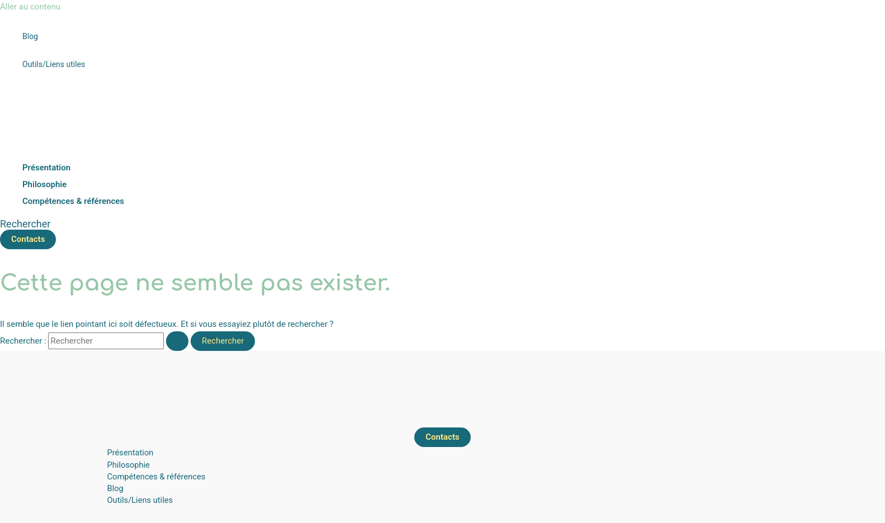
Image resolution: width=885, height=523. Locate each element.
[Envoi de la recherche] (177, 341)
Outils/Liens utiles (140, 500)
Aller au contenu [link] (30, 7)
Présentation (130, 453)
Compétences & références (156, 477)
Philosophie (128, 465)
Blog (115, 488)
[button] (25, 224)
